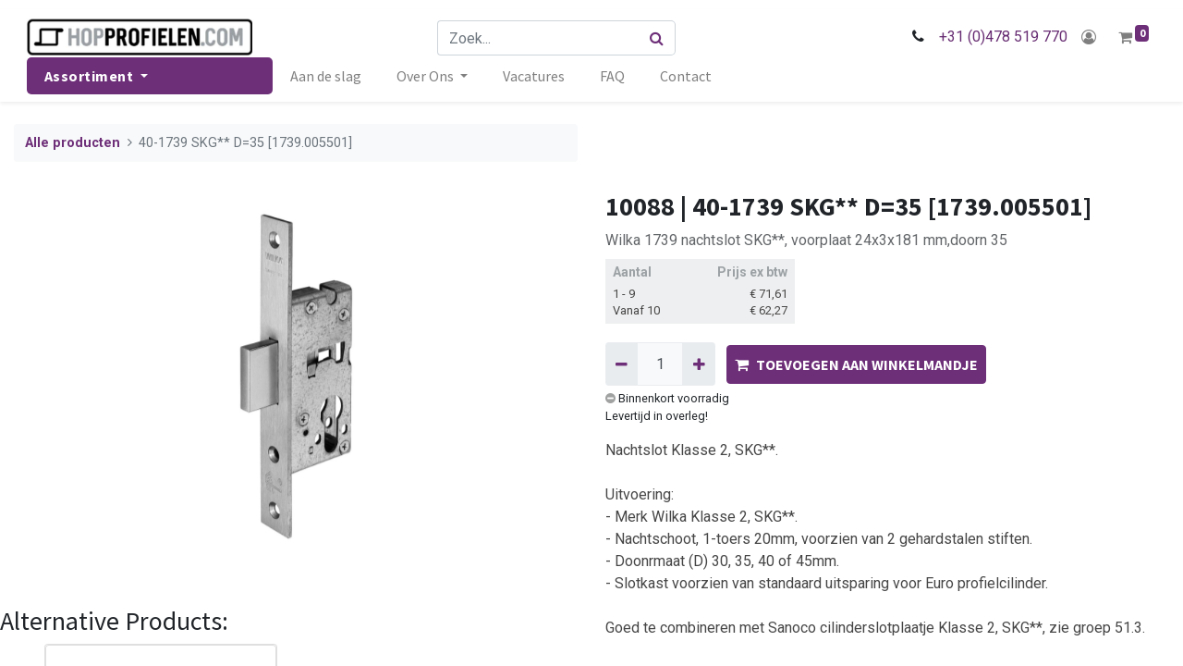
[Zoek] (657, 38)
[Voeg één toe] (698, 363)
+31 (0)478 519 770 (1001, 36)
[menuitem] (327, 75)
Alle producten (72, 143)
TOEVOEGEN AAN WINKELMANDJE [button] (856, 364)
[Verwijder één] (621, 363)
